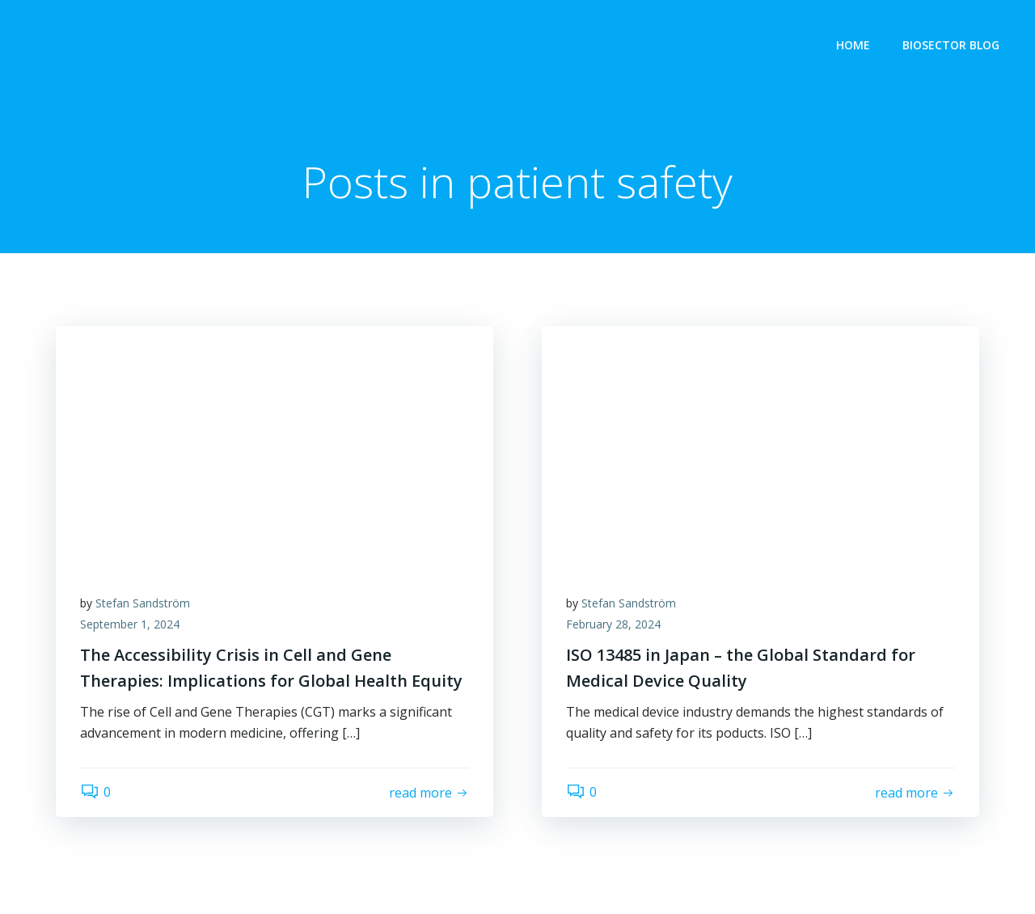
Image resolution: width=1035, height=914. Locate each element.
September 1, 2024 (130, 624)
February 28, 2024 (613, 624)
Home (853, 45)
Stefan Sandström (142, 603)
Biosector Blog (950, 45)
